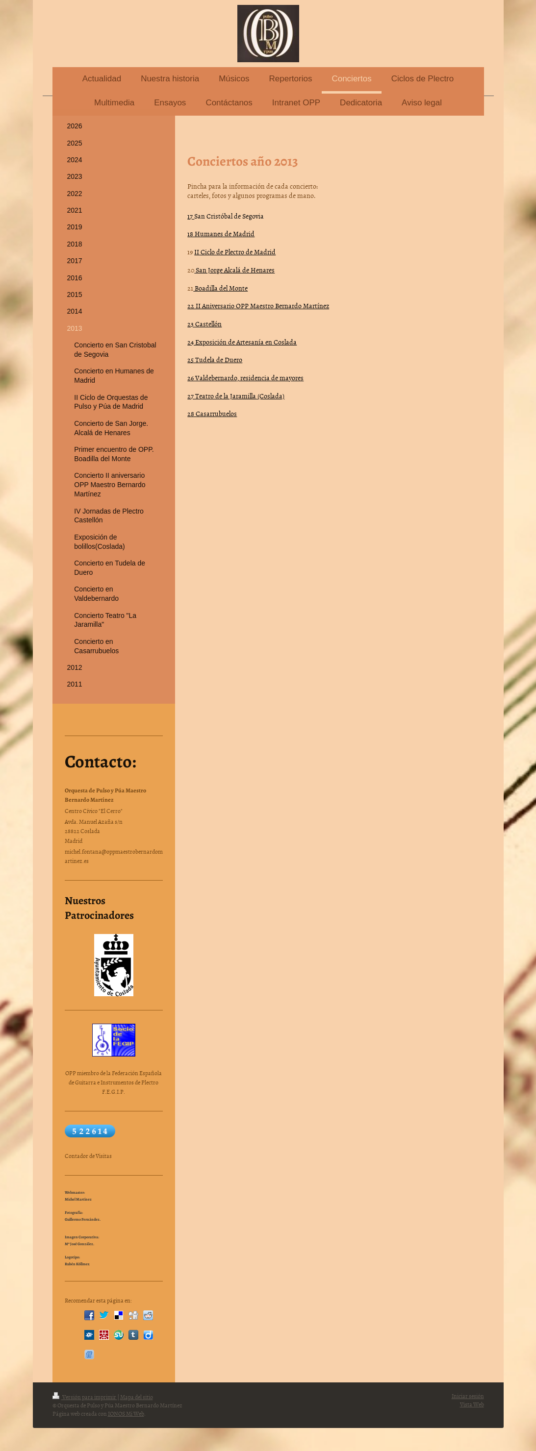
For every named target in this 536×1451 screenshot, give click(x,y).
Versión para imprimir (84, 1397)
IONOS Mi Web (126, 1413)
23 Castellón (204, 324)
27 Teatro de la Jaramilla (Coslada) (235, 396)
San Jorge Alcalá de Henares (234, 270)
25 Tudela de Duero (214, 359)
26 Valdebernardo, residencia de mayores (245, 377)
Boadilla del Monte (220, 288)
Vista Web (472, 1404)
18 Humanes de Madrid (221, 233)
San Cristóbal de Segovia (229, 216)
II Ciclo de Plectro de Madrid (235, 251)
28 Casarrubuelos (212, 413)
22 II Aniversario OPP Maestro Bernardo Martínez (258, 305)
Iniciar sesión (468, 1396)
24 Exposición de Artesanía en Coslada (242, 342)
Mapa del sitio (136, 1397)
